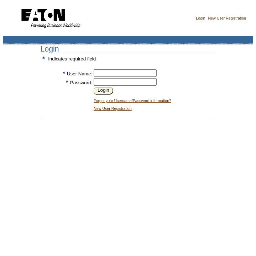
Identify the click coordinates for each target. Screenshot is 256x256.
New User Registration (227, 18)
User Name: (79, 73)
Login (200, 18)
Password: (81, 82)
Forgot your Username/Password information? (132, 100)
